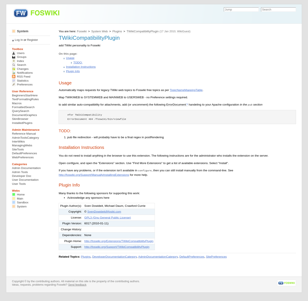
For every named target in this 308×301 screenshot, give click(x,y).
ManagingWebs (22, 145)
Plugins (117, 31)
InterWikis (18, 141)
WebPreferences (23, 157)
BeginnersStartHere (25, 95)
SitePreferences (216, 256)
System (20, 31)
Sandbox (20, 202)
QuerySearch (20, 111)
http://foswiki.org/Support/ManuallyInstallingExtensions (94, 174)
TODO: (78, 62)
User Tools (19, 183)
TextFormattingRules (25, 99)
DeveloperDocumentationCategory (114, 256)
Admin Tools (20, 172)
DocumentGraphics (24, 115)
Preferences (22, 84)
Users (18, 53)
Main (17, 198)
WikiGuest (183, 31)
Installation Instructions (81, 66)
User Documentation (25, 179)
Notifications (22, 72)
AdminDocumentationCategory (158, 256)
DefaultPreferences (191, 256)
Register (32, 39)
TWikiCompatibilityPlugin (143, 31)
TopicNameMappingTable (186, 90)
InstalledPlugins (22, 123)
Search (19, 64)
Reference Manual (24, 133)
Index (18, 61)
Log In (19, 39)
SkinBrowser (20, 118)
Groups (19, 57)
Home (18, 194)
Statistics (20, 80)
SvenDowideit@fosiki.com (104, 211)
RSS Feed (21, 76)
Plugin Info (73, 71)
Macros (17, 103)
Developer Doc (21, 176)
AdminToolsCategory (25, 137)
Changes (20, 68)
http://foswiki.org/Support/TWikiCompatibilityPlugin (116, 246)
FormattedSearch (23, 107)
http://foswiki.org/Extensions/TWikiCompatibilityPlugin (118, 241)
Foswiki (82, 31)
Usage (70, 58)
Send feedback (77, 284)
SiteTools (18, 149)
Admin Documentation (26, 168)
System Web (99, 31)
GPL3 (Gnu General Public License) (107, 217)
